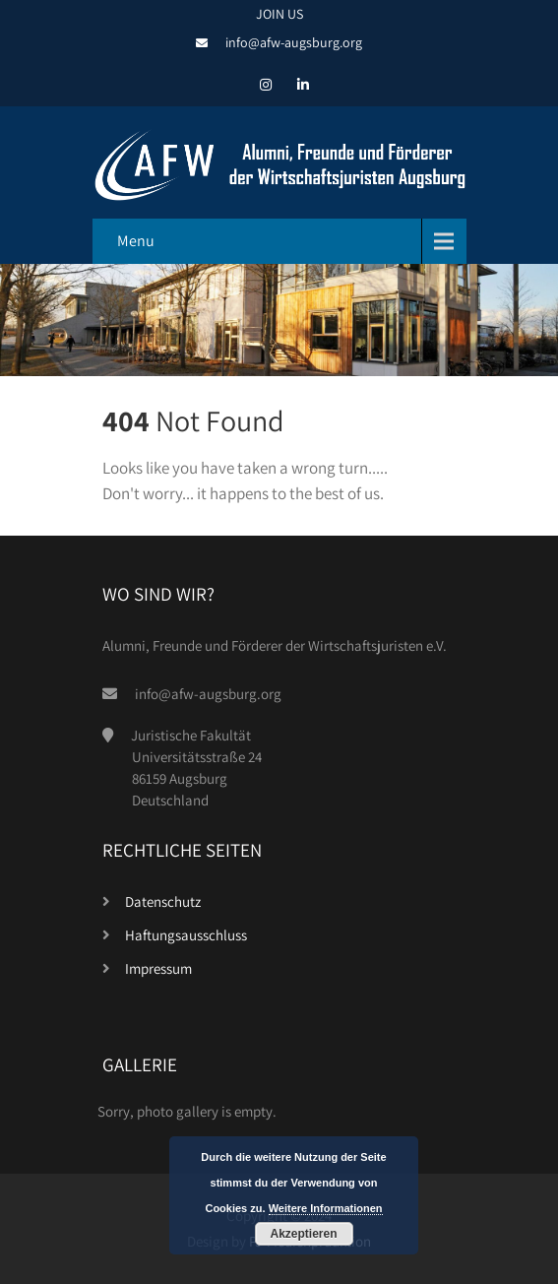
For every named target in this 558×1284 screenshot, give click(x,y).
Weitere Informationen (326, 1208)
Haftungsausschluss (186, 935)
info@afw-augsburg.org (293, 42)
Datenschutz (163, 901)
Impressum (158, 968)
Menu (136, 240)
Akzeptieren (303, 1234)
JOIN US (279, 14)
